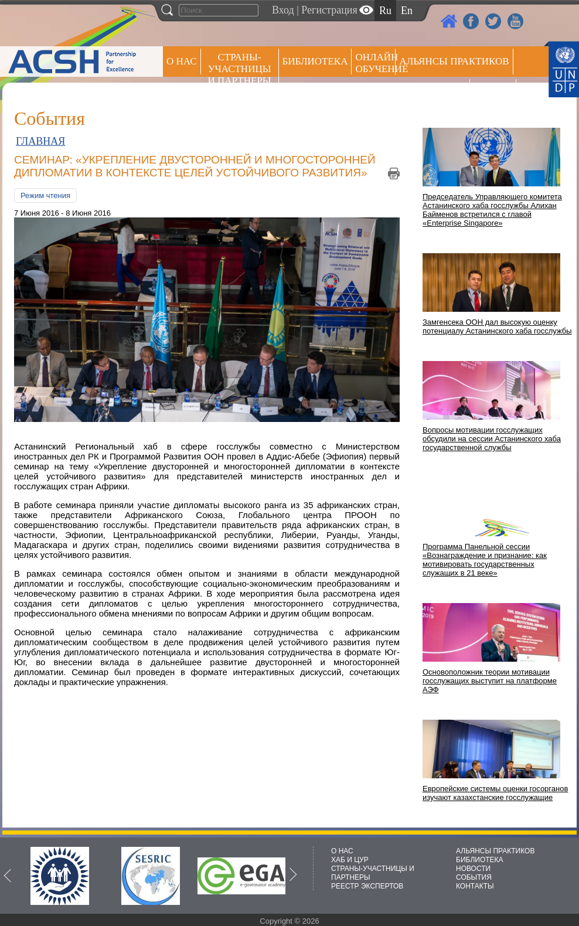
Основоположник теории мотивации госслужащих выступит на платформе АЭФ (490, 681)
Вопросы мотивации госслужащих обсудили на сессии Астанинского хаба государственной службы (492, 438)
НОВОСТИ (473, 868)
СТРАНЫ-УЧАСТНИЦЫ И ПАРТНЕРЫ (239, 69)
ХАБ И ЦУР (350, 860)
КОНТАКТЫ (475, 886)
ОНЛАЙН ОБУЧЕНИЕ (375, 63)
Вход (283, 10)
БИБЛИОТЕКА (479, 860)
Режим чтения (45, 195)
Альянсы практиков (454, 61)
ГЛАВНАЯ (40, 141)
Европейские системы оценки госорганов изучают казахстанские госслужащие (495, 793)
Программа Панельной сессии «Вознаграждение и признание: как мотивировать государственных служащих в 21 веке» (485, 559)
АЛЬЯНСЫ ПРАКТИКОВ (495, 851)
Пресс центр (432, 91)
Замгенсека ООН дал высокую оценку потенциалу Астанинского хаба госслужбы (497, 326)
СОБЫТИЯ (474, 877)
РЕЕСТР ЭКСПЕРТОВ (495, 93)
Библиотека (315, 61)
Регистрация (329, 10)
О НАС (181, 61)
